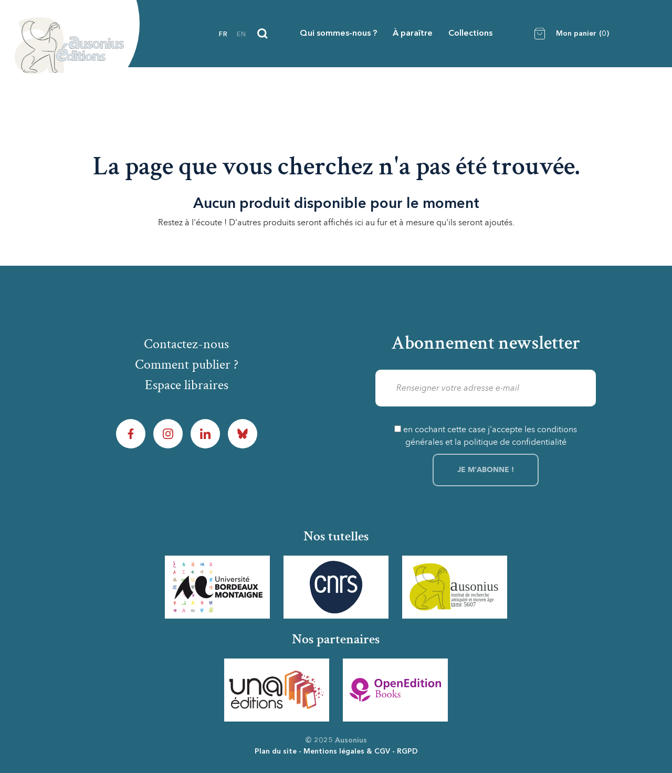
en (241, 35)
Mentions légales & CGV (346, 751)
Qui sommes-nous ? (338, 33)
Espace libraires (186, 385)
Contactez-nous (186, 344)
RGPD (407, 751)
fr (223, 35)
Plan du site (276, 751)
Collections (470, 33)
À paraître (413, 33)
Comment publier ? (186, 364)
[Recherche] (262, 34)
